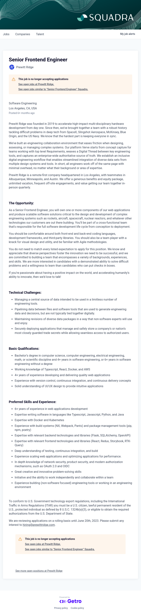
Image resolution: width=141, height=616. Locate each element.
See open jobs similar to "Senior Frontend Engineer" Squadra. (53, 89)
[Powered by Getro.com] (70, 599)
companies (22, 34)
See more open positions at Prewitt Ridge (38, 570)
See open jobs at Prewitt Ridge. (36, 84)
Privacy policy (61, 608)
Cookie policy (77, 608)
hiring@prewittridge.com (39, 525)
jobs (6, 34)
